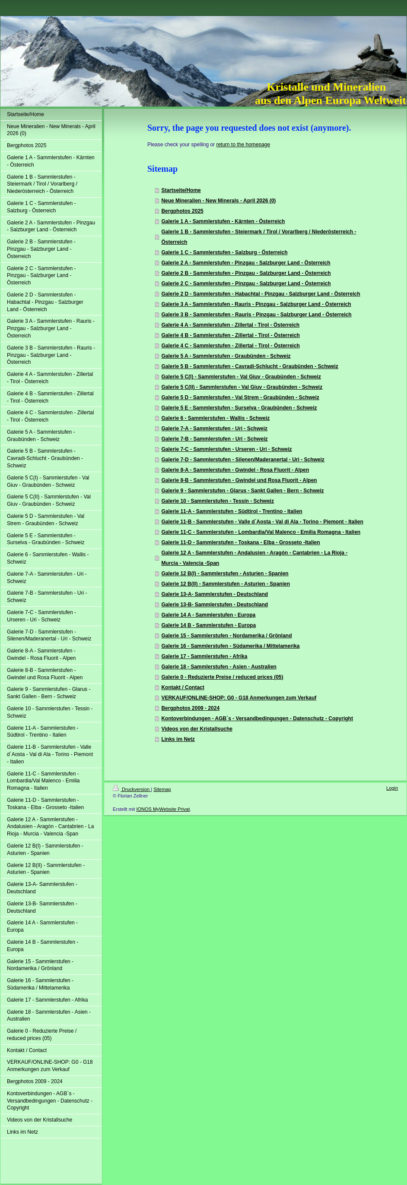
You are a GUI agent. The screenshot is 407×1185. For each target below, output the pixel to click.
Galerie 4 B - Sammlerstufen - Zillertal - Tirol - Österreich (230, 335)
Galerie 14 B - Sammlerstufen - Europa (208, 625)
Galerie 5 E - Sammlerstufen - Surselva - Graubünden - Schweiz (239, 408)
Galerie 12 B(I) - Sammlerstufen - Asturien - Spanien (224, 573)
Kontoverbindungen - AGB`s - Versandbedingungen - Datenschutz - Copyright (257, 718)
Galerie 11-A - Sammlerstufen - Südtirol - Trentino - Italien (231, 511)
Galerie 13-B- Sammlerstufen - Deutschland (214, 605)
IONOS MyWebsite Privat (163, 809)
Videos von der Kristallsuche (196, 729)
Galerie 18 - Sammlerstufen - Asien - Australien (219, 667)
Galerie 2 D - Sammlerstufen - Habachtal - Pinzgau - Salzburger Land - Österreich (260, 294)
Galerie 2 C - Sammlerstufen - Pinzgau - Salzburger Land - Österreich (246, 283)
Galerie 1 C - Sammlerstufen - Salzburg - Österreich (224, 252)
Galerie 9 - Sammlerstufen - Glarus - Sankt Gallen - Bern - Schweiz (242, 491)
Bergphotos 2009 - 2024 (190, 708)
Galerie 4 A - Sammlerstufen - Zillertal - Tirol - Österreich (230, 325)
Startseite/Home (180, 190)
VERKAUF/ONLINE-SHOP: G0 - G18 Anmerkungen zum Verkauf (238, 698)
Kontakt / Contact (182, 687)
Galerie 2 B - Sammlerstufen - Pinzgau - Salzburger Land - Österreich (246, 273)
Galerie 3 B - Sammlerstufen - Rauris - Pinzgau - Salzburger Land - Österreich (256, 315)
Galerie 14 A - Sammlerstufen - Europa (208, 615)
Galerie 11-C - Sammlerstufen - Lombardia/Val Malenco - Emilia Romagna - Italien (260, 532)
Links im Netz (177, 739)
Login (392, 788)
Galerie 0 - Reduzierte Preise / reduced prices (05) (222, 677)
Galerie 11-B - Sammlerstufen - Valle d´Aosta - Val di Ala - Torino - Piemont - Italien (262, 522)
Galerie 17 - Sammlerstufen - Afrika (204, 656)
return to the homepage (243, 145)
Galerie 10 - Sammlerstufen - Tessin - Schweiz (217, 501)
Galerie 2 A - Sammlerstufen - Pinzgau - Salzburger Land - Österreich (245, 263)
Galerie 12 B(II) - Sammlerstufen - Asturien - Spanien (225, 584)
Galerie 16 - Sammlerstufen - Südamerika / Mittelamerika (230, 646)
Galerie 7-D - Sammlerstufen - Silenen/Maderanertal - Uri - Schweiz (242, 460)
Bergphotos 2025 (182, 211)
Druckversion (132, 789)
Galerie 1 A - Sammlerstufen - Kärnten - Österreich (223, 221)
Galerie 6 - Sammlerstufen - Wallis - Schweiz (215, 418)
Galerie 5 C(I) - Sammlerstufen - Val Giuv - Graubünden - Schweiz (241, 377)
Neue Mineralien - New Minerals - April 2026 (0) (218, 201)
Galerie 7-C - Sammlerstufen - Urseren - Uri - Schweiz (226, 449)
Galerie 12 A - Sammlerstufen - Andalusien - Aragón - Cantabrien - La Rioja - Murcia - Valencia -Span (254, 558)
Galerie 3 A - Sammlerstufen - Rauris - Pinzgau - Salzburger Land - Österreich (256, 304)
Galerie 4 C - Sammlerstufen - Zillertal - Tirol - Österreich (230, 346)
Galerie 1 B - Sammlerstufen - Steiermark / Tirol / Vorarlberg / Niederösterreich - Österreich (258, 237)
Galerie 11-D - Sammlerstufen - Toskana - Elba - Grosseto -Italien (240, 542)
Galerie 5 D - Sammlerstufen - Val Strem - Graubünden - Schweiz (240, 397)
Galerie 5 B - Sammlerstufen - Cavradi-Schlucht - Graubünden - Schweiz (249, 366)
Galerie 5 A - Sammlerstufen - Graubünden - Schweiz (225, 356)
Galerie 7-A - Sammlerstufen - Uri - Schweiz (214, 428)
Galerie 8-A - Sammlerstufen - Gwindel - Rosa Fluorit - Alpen (235, 470)
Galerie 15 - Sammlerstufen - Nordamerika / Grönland (226, 636)
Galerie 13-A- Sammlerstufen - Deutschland (214, 594)
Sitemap (162, 789)
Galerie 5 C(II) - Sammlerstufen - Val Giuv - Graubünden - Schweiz (241, 387)
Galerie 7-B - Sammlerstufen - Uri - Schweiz (214, 439)
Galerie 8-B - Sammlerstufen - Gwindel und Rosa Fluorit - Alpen (239, 480)
